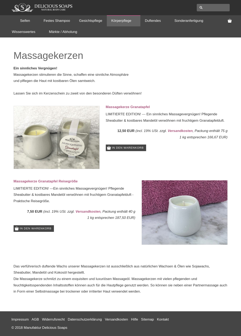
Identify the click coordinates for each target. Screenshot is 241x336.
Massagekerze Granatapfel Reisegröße (46, 181)
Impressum (20, 319)
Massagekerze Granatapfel (128, 107)
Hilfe (134, 319)
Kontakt (163, 319)
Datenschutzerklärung (85, 319)
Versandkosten (180, 131)
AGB (35, 319)
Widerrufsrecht (53, 319)
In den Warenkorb (128, 147)
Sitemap (147, 319)
